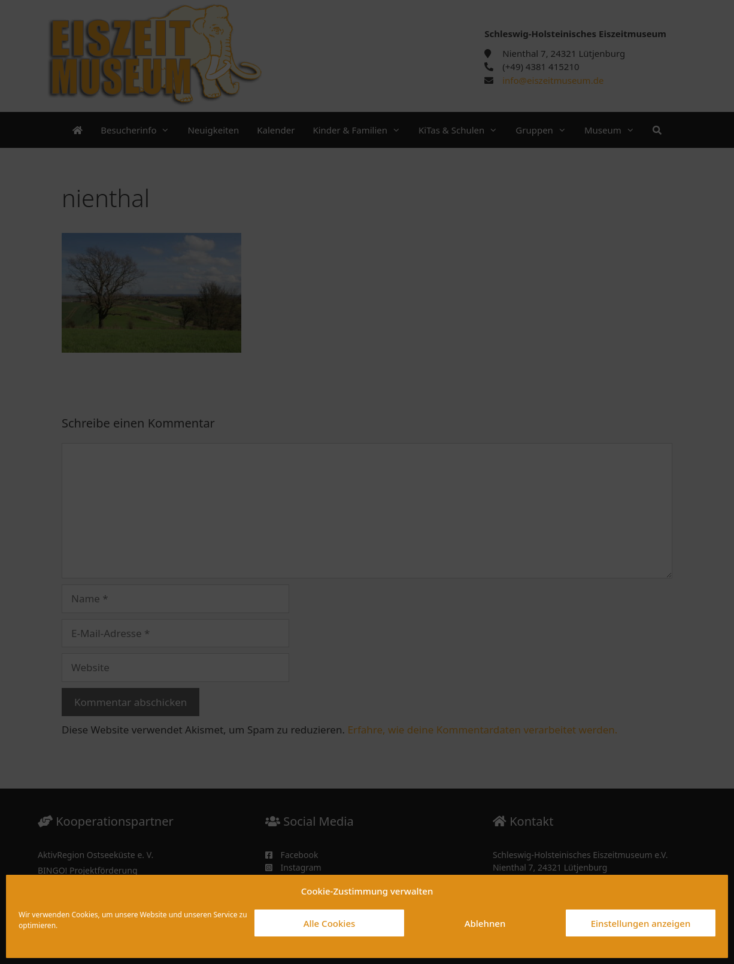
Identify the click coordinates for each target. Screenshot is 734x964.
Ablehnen (485, 923)
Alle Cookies (330, 923)
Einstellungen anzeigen (641, 923)
